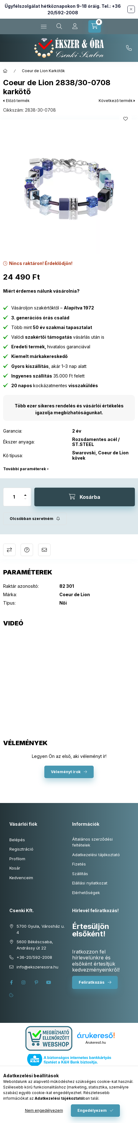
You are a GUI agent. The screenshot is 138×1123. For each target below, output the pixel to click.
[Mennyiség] (14, 497)
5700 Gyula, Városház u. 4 (41, 929)
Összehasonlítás (9, 550)
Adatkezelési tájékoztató (96, 854)
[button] (69, 188)
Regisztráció (21, 849)
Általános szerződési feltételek (92, 842)
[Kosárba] (84, 497)
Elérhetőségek (86, 892)
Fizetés (79, 863)
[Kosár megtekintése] (94, 26)
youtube (48, 982)
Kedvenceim (21, 877)
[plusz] (25, 492)
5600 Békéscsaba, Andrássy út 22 (35, 944)
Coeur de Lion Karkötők (43, 70)
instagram (23, 982)
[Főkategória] (5, 71)
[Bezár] (131, 9)
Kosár (14, 867)
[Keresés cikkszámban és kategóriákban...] (59, 26)
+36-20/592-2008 (129, 48)
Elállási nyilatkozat (89, 882)
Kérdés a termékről (27, 550)
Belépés (17, 839)
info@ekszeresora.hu (37, 966)
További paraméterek (24, 468)
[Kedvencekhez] (125, 119)
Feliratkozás (92, 982)
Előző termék (18, 100)
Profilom (17, 858)
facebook (11, 982)
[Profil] (75, 26)
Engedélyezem (92, 1110)
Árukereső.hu (96, 1042)
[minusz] (25, 501)
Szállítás (80, 873)
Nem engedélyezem (44, 1110)
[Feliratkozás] (35, 519)
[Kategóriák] (43, 26)
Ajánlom (44, 550)
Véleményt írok (66, 771)
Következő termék (116, 100)
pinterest (36, 982)
